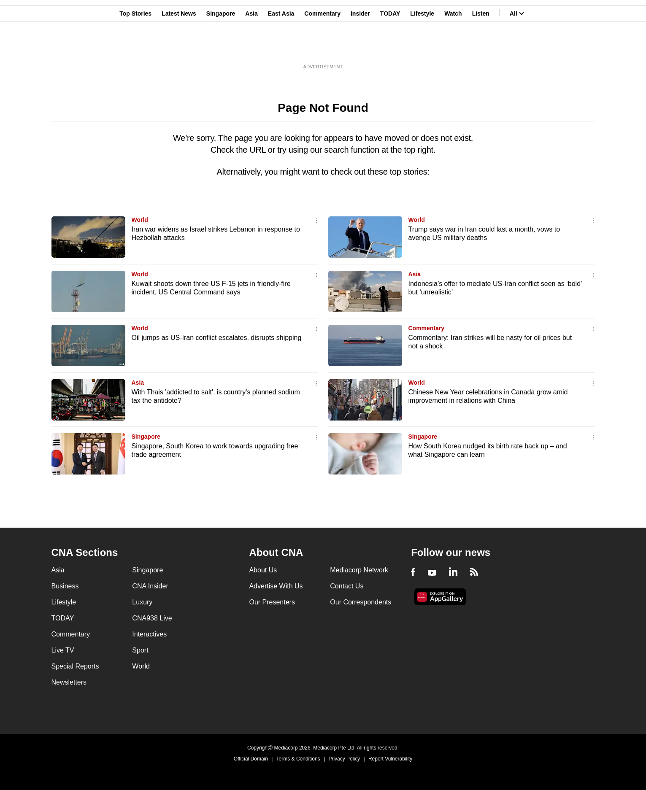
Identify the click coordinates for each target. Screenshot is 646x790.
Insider (360, 47)
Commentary (322, 47)
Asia (251, 47)
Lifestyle (422, 47)
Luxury (142, 602)
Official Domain (251, 759)
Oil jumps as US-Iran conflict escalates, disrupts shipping (217, 337)
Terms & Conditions (298, 759)
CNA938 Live (152, 618)
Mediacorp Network (359, 570)
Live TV (62, 650)
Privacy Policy (344, 759)
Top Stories (135, 47)
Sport (140, 650)
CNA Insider (150, 586)
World (140, 219)
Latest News (179, 47)
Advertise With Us (276, 586)
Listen (480, 47)
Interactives (149, 634)
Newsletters (69, 682)
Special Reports (75, 666)
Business (65, 586)
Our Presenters (272, 602)
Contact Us (346, 586)
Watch (453, 47)
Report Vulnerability (390, 759)
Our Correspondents (360, 602)
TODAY (390, 47)
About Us (263, 570)
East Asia (281, 47)
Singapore (220, 47)
